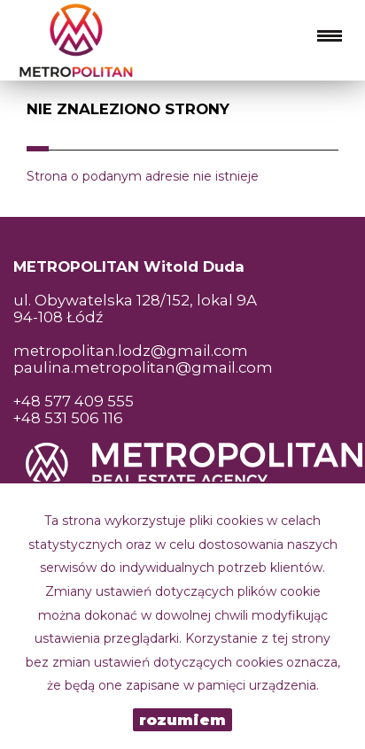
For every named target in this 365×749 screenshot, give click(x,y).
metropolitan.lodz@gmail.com (130, 350)
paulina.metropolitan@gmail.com (143, 367)
